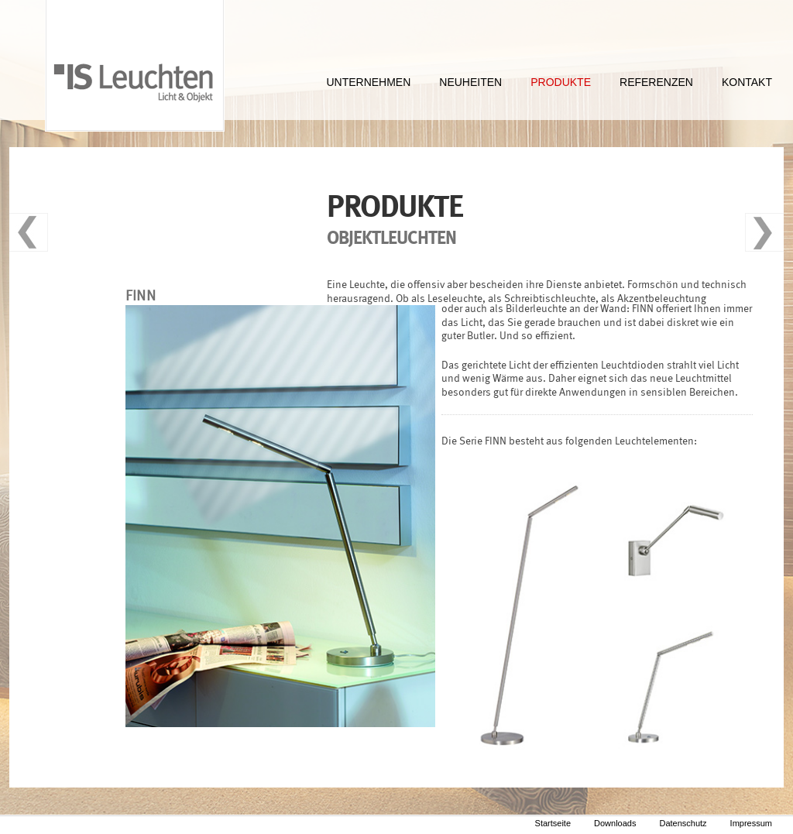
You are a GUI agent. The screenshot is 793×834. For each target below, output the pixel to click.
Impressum (751, 823)
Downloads (615, 823)
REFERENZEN (656, 82)
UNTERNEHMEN (368, 82)
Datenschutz (682, 823)
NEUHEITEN (470, 82)
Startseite (553, 823)
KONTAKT (747, 82)
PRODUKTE (560, 82)
